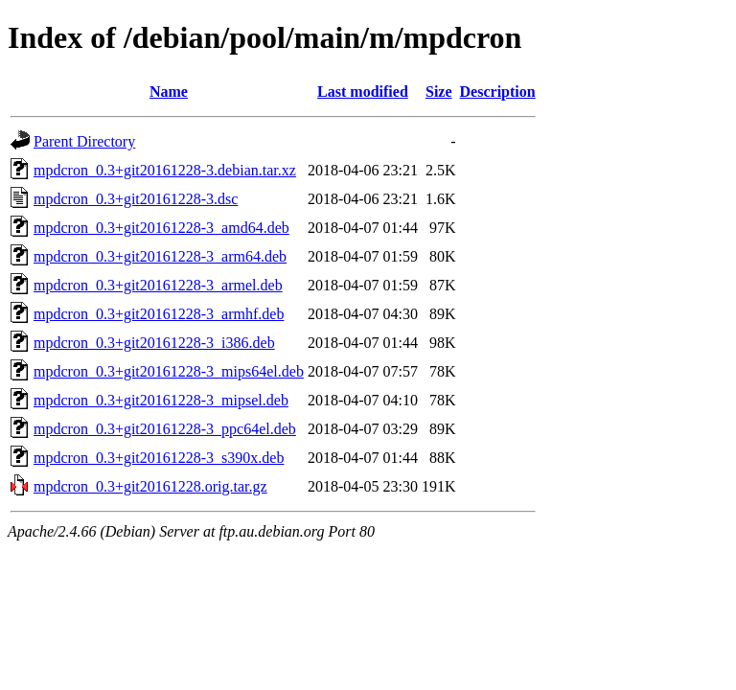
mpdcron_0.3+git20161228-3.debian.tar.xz (165, 170)
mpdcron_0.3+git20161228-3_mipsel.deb (161, 400)
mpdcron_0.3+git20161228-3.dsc (136, 199)
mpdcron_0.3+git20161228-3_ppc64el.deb (165, 429)
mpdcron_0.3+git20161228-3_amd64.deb (161, 227)
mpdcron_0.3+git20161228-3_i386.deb (154, 342)
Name (169, 91)
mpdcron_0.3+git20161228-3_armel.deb (158, 285)
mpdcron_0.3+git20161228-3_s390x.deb (159, 457)
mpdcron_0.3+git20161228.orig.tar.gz (150, 486)
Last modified (362, 91)
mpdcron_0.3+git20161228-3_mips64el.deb (169, 371)
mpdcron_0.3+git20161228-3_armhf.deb (159, 314)
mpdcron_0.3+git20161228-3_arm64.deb (160, 256)
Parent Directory (84, 141)
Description (498, 91)
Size (439, 91)
